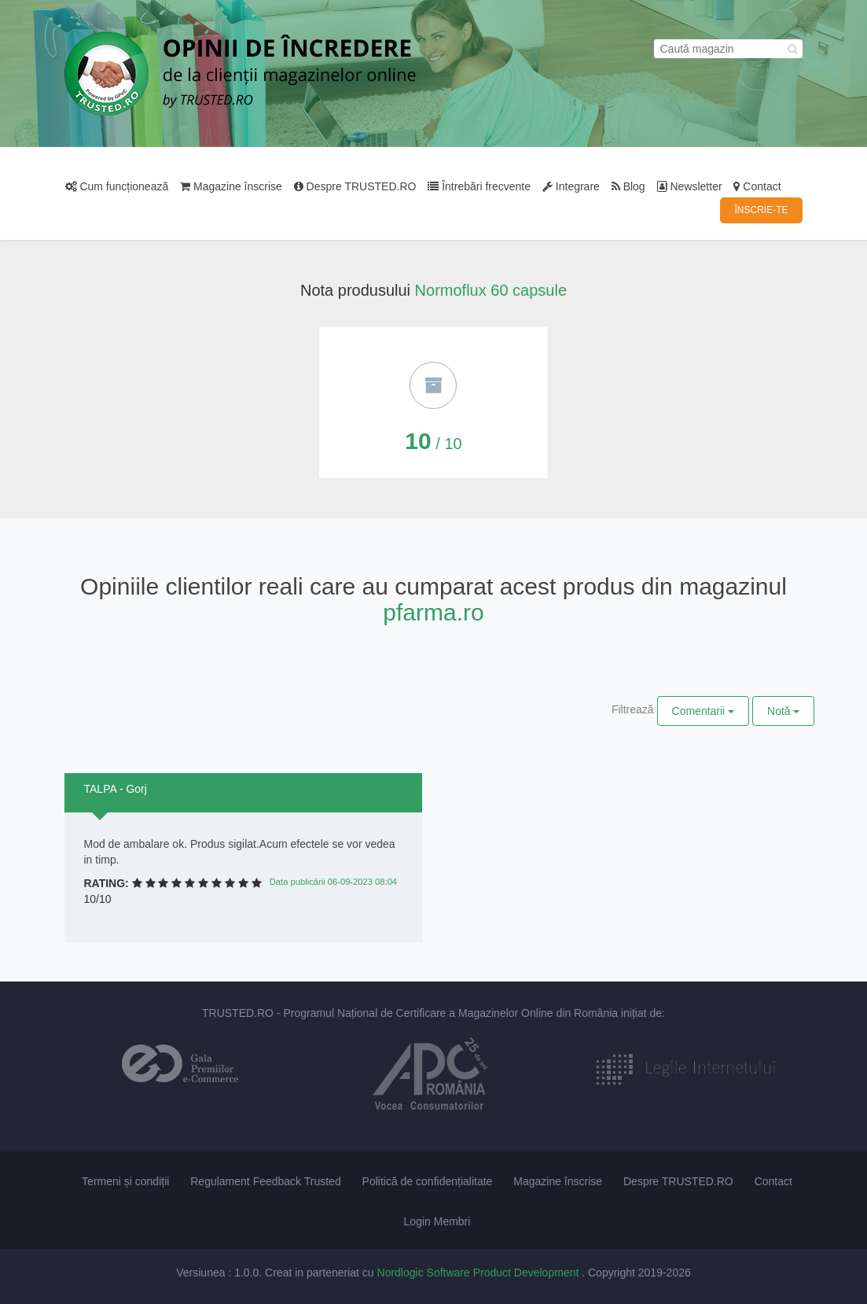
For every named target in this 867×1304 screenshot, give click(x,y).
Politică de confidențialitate (427, 1181)
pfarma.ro (433, 612)
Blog (628, 186)
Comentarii (703, 711)
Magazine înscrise (231, 186)
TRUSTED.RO (238, 1013)
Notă (783, 711)
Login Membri (437, 1221)
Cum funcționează (117, 186)
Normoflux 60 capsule (491, 290)
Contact (757, 186)
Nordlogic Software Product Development (479, 1272)
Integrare (571, 186)
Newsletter (689, 186)
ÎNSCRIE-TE (761, 209)
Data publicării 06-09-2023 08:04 (333, 881)
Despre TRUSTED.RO (355, 186)
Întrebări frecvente (479, 186)
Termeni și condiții (125, 1181)
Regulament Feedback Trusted (265, 1181)
